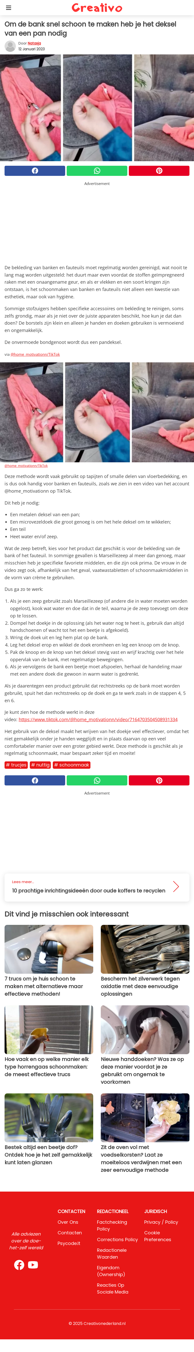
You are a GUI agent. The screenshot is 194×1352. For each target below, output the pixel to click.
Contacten (70, 1233)
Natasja (34, 43)
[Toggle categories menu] (9, 7)
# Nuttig (40, 765)
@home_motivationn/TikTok (35, 354)
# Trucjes (16, 765)
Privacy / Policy (161, 1222)
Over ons (68, 1222)
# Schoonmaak (71, 765)
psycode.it (69, 1243)
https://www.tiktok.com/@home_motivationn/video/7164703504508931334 (98, 719)
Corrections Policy (117, 1239)
